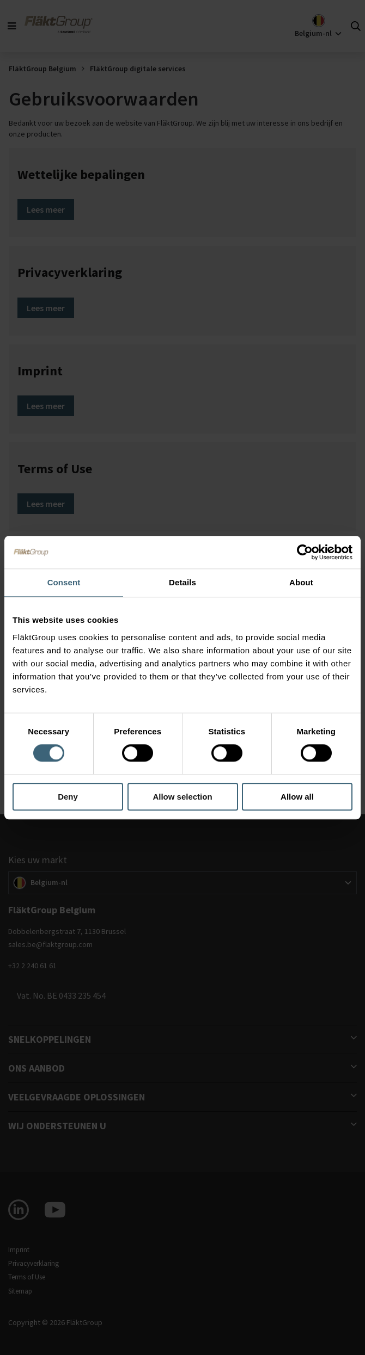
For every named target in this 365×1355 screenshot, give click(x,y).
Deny (68, 796)
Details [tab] (182, 582)
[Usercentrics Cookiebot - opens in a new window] (304, 552)
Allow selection (182, 796)
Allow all (297, 796)
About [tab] (301, 582)
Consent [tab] (64, 582)
